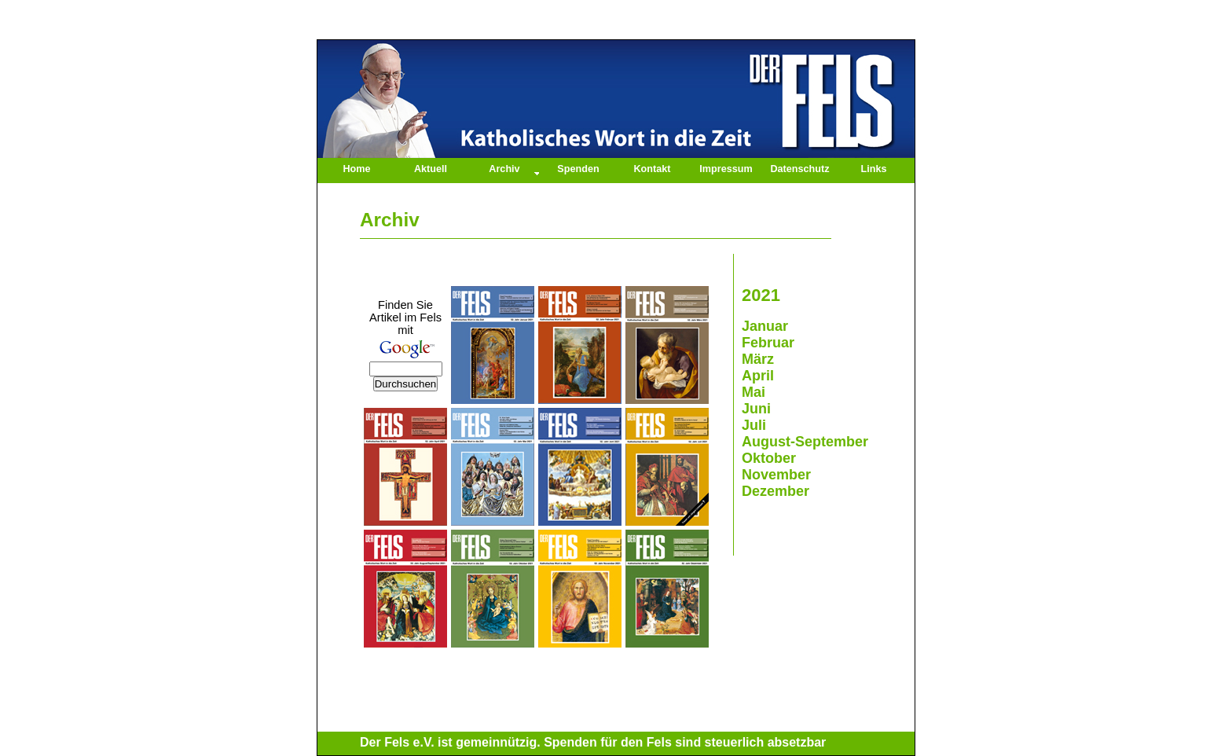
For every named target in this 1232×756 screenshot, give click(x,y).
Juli (754, 425)
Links (874, 168)
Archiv (504, 168)
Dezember (775, 491)
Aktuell (430, 168)
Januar (765, 326)
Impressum (725, 168)
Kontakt (652, 168)
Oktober (769, 458)
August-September (805, 442)
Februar (768, 342)
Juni (756, 409)
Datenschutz (799, 168)
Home (356, 168)
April (758, 376)
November (776, 475)
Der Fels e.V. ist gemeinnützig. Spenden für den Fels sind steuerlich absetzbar (593, 742)
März (758, 359)
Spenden (578, 168)
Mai (753, 392)
